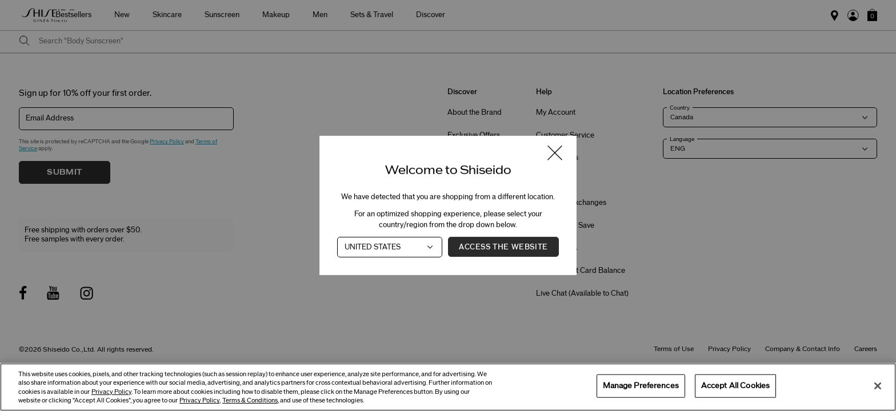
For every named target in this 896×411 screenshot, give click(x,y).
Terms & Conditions (250, 400)
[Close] (877, 385)
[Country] (389, 247)
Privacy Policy (111, 392)
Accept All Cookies (735, 385)
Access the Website (503, 247)
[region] (448, 387)
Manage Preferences (641, 385)
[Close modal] (554, 154)
